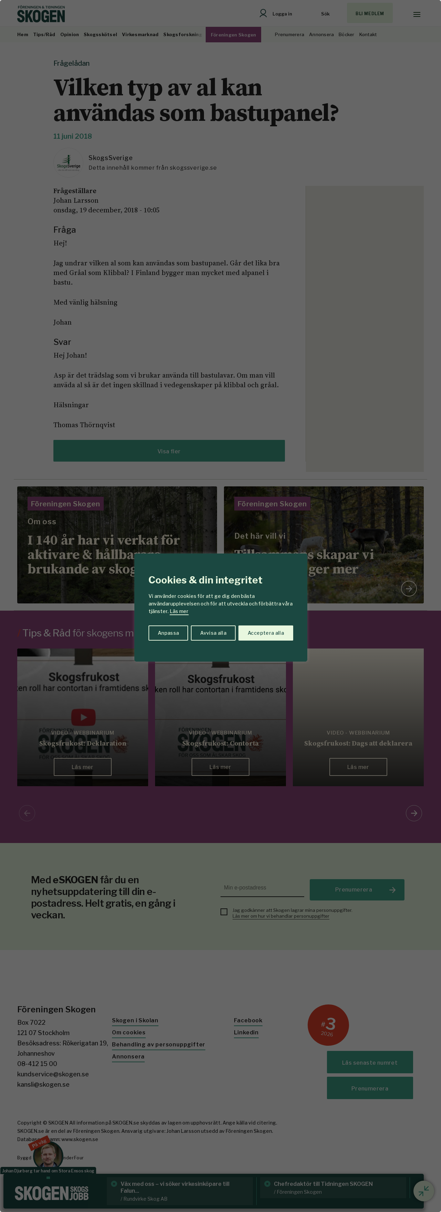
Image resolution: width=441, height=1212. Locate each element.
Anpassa (168, 633)
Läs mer (179, 611)
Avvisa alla (213, 633)
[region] (220, 606)
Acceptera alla (266, 633)
